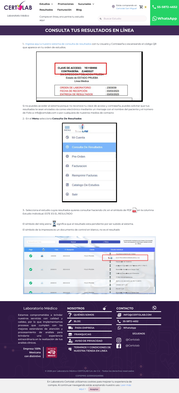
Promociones (66, 4)
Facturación (64, 9)
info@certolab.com (46, 112)
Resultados (46, 9)
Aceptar (94, 389)
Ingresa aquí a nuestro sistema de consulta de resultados (58, 44)
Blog (79, 9)
